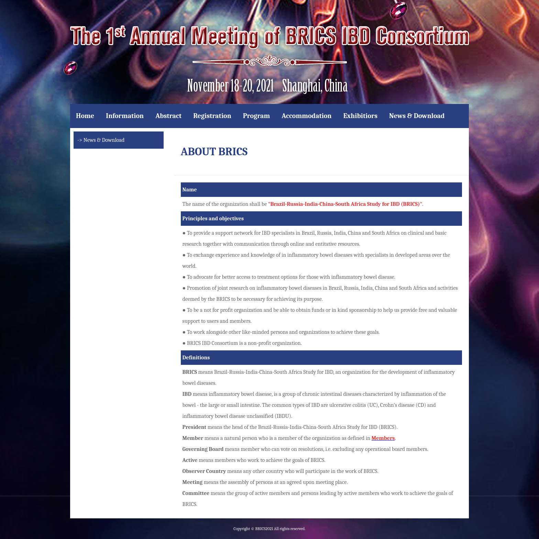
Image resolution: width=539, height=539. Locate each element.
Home (85, 116)
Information (125, 116)
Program (256, 116)
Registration (212, 116)
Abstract (168, 116)
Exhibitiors (360, 116)
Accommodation (306, 116)
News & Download (416, 116)
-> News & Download (100, 140)
